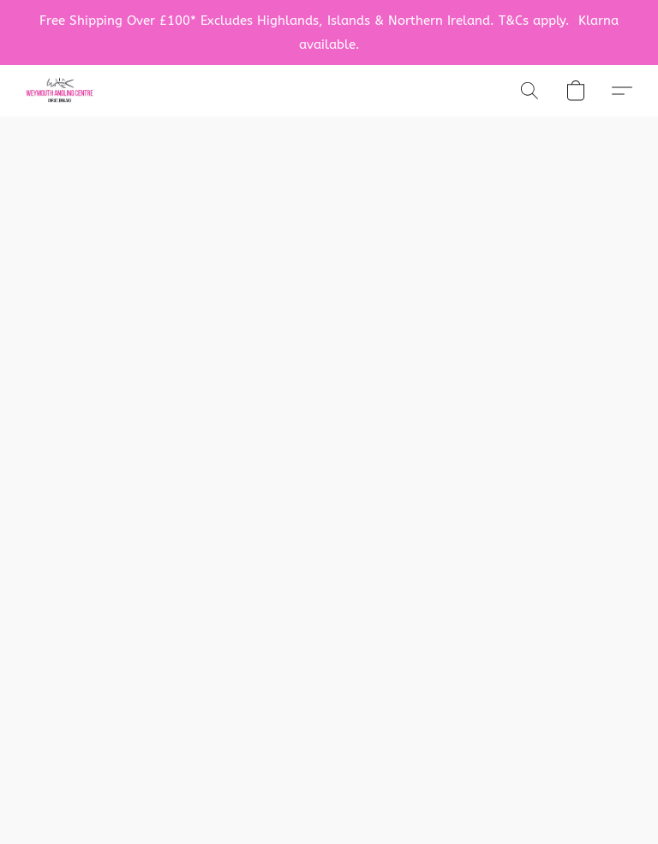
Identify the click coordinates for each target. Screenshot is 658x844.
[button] (59, 91)
